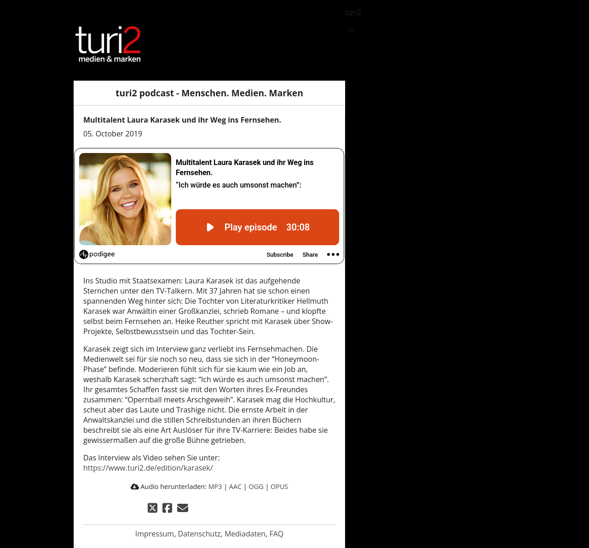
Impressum (154, 534)
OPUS (279, 486)
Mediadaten (245, 534)
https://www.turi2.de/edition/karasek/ (148, 468)
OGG (256, 486)
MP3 (215, 486)
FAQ (276, 534)
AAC (235, 486)
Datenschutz (199, 534)
